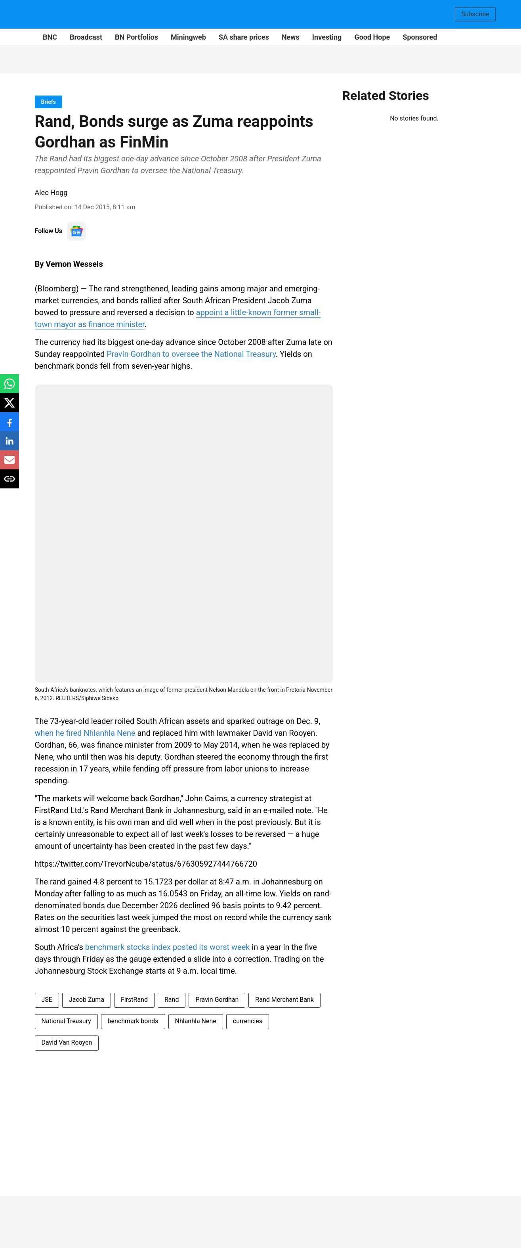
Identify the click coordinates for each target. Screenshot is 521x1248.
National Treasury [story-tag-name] (66, 1021)
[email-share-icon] (9, 464)
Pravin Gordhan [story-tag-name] (217, 999)
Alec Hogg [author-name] (51, 192)
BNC (50, 37)
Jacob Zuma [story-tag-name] (86, 999)
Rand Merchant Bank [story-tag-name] (284, 999)
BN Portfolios (136, 37)
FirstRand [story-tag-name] (134, 999)
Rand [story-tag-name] (171, 999)
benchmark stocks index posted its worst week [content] (167, 947)
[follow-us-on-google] (76, 231)
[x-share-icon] (9, 407)
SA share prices (244, 37)
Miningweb (188, 37)
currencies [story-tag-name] (247, 1021)
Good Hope (372, 37)
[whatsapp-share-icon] (9, 388)
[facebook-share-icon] (9, 426)
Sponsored (420, 37)
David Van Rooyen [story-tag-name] (67, 1042)
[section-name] (49, 101)
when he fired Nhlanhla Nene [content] (85, 733)
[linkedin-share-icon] (9, 445)
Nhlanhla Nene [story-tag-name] (195, 1021)
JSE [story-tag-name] (47, 999)
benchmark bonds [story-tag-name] (133, 1021)
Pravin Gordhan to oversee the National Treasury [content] (191, 354)
